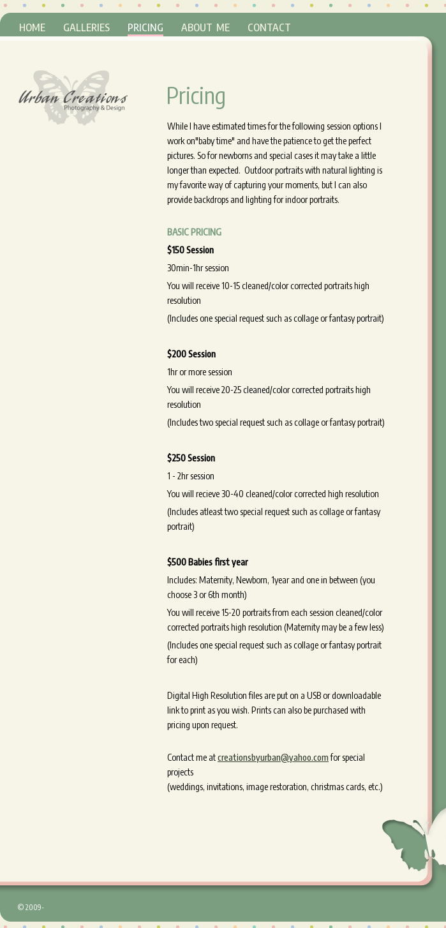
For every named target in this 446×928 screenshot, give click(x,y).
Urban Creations (73, 98)
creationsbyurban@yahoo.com (273, 757)
